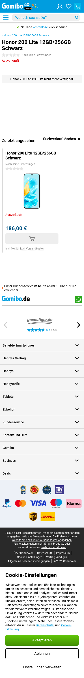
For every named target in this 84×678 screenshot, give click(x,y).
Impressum (63, 553)
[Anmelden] (59, 6)
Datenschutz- (45, 625)
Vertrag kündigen (56, 557)
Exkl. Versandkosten (32, 248)
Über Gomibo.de (23, 553)
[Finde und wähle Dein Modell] (46, 17)
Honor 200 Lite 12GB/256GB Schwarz (26, 35)
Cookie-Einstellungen (29, 557)
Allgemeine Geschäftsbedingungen (29, 561)
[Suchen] (76, 17)
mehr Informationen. (53, 547)
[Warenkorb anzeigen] (77, 6)
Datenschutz (44, 553)
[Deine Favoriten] (68, 6)
